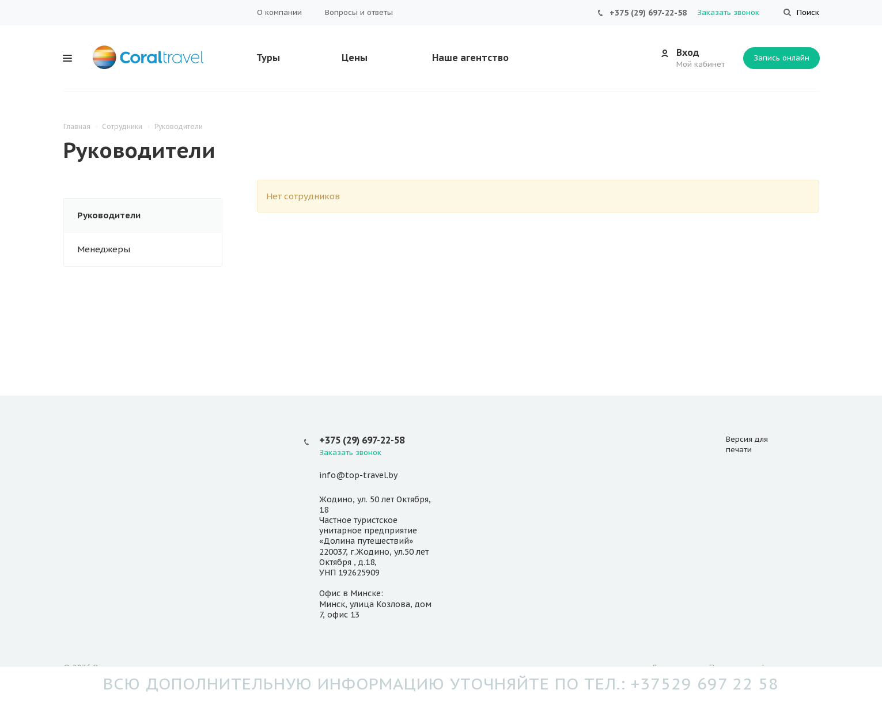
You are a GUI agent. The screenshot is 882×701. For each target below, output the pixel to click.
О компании (279, 12)
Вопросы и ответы (359, 12)
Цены (355, 57)
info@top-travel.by (358, 476)
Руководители (109, 215)
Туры (268, 57)
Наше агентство (470, 57)
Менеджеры (103, 249)
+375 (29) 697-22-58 (648, 12)
